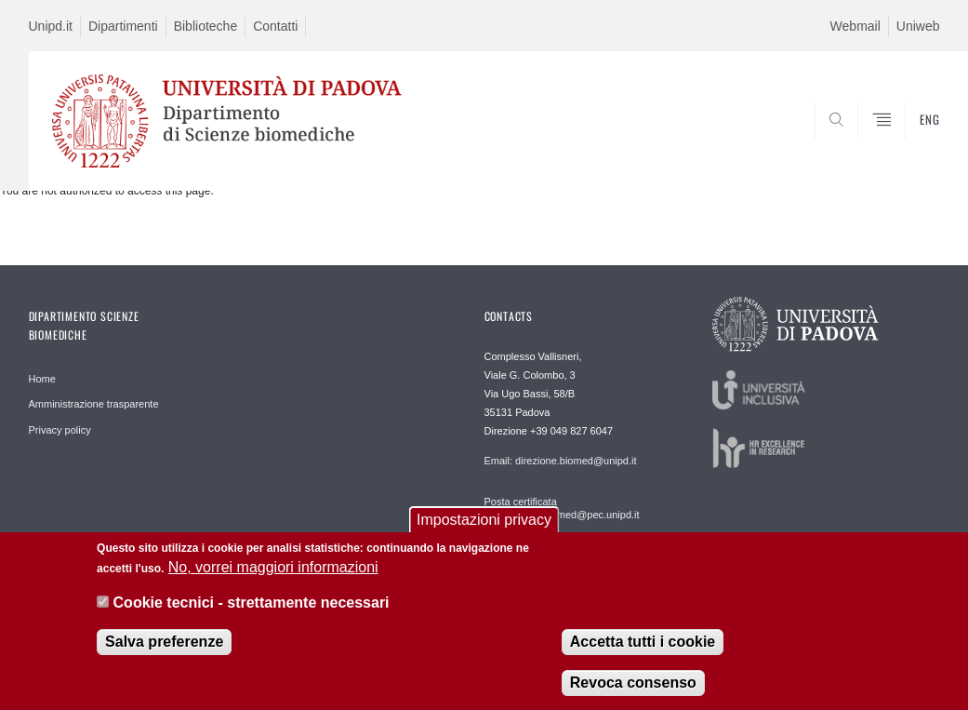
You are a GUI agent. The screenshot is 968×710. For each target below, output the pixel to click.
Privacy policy (60, 429)
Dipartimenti (123, 26)
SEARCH (862, 146)
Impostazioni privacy (484, 525)
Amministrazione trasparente (94, 403)
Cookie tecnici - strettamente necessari (251, 609)
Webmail (855, 26)
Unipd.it (51, 26)
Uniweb (918, 26)
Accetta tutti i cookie (642, 647)
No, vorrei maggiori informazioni (273, 573)
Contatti (275, 26)
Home (42, 378)
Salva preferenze (164, 647)
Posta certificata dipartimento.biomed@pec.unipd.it (562, 508)
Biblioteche (206, 26)
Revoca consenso (633, 688)
